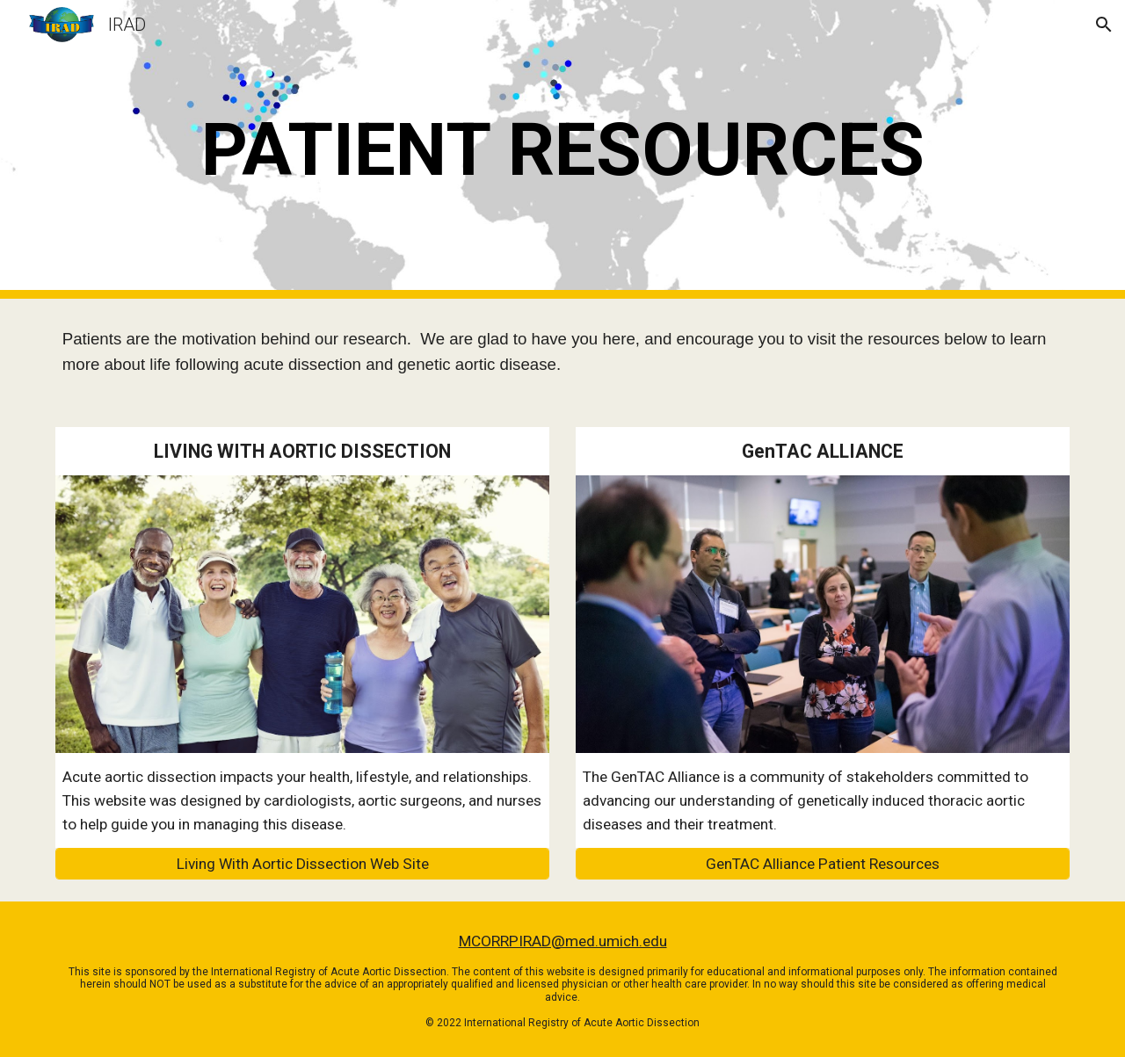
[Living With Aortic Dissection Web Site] (302, 864)
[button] (1104, 25)
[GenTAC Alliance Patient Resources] (823, 864)
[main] (562, 150)
